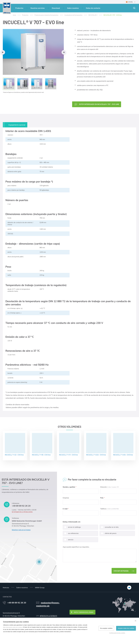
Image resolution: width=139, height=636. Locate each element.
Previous (3, 52)
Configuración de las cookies (117, 633)
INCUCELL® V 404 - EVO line (123, 444)
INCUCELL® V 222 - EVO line (96, 444)
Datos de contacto (93, 8)
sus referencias (71, 534)
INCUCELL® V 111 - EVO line (69, 444)
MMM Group (40, 587)
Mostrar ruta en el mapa (21, 530)
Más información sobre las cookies (12, 627)
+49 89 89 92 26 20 (21, 505)
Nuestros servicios (37, 8)
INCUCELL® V (93, 15)
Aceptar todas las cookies (126, 628)
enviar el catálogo (72, 528)
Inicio (14, 15)
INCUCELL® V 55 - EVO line (42, 444)
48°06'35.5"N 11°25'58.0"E (48, 616)
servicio (68, 540)
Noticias (6, 587)
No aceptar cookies (106, 628)
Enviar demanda (121, 571)
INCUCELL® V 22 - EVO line (15, 444)
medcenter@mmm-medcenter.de (48, 604)
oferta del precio (108, 534)
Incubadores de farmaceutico (73, 15)
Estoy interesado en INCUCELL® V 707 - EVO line (99, 104)
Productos (19, 8)
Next (64, 52)
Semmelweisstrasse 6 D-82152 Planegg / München (23, 525)
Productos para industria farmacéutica (46, 15)
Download (56, 8)
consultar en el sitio (109, 528)
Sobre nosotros (73, 8)
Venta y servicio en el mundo (83, 612)
